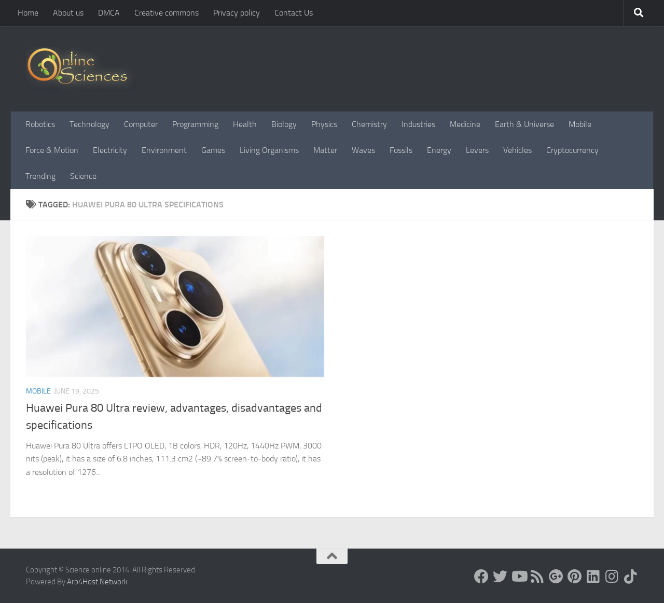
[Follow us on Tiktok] (631, 576)
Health (245, 124)
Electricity (110, 150)
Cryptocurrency (572, 150)
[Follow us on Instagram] (612, 576)
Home (28, 13)
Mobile (580, 124)
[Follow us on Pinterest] (575, 576)
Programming (195, 124)
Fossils (401, 150)
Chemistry (369, 124)
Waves (363, 150)
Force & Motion (51, 150)
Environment (164, 150)
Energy (439, 150)
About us (68, 13)
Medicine (465, 124)
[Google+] (556, 576)
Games (213, 150)
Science (83, 176)
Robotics (40, 124)
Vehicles (517, 150)
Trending (40, 176)
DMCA (109, 13)
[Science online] (481, 576)
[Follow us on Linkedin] (593, 576)
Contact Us (293, 13)
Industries (418, 124)
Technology (89, 124)
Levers (477, 150)
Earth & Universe (524, 124)
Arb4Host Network (97, 581)
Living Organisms (269, 150)
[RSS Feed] (537, 576)
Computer (141, 124)
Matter (325, 150)
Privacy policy (236, 13)
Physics (324, 124)
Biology (284, 124)
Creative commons (166, 13)
